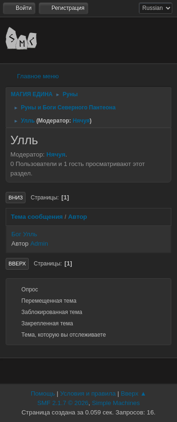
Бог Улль (24, 234)
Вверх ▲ (133, 393)
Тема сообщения (37, 216)
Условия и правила (88, 393)
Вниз (15, 197)
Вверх (17, 263)
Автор (77, 216)
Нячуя (81, 120)
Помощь (43, 393)
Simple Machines (116, 402)
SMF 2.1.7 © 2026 (62, 402)
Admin (39, 243)
